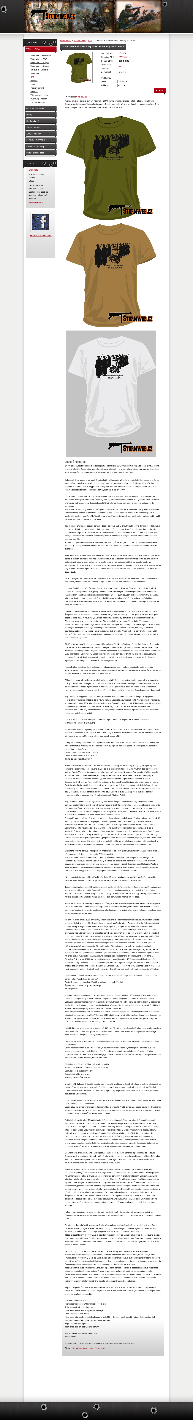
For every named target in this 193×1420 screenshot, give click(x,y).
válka (102, 1348)
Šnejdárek (82, 1348)
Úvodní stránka (65, 41)
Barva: (104, 81)
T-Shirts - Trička (80, 41)
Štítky (67, 1348)
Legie (91, 1348)
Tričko (74, 1348)
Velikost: (105, 85)
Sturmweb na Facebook (41, 235)
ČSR (90, 41)
